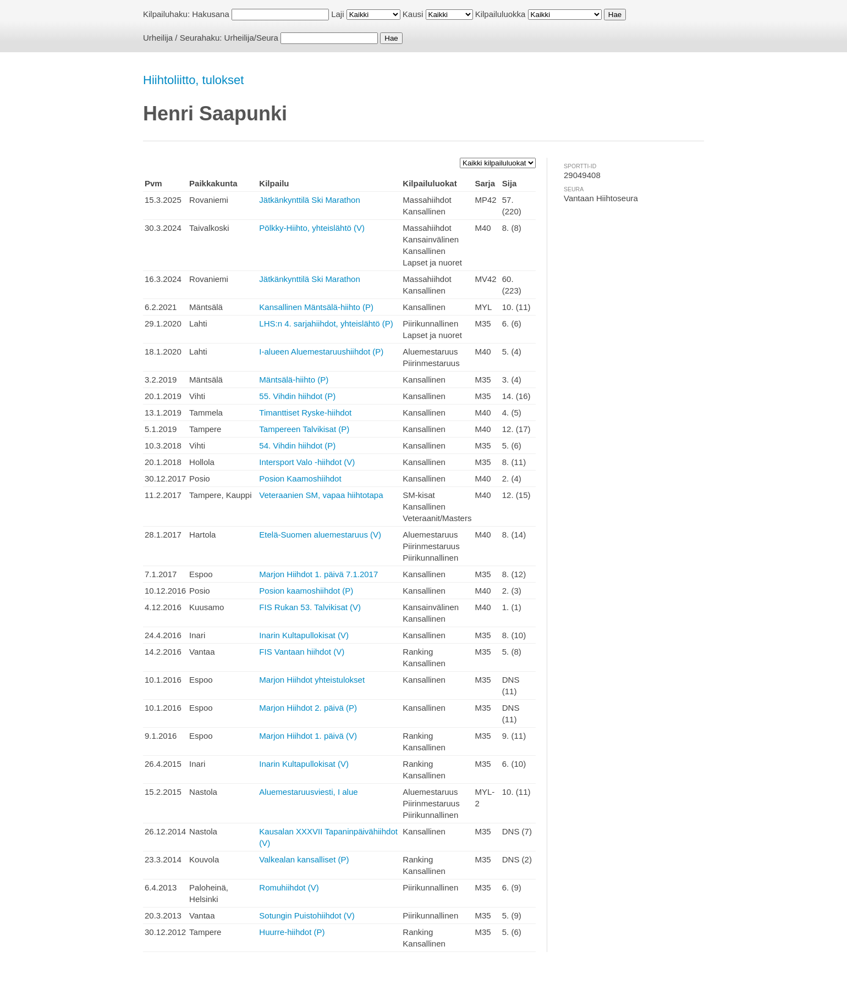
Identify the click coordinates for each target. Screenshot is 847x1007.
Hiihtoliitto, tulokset (193, 80)
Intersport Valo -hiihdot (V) (307, 462)
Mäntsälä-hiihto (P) (293, 379)
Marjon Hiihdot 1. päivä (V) (308, 735)
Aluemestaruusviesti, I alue (308, 791)
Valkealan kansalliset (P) (304, 859)
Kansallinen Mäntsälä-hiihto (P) (316, 307)
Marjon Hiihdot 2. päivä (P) (308, 707)
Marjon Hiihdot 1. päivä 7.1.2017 (318, 574)
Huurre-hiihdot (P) (291, 932)
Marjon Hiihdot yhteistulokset (312, 679)
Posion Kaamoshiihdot (300, 478)
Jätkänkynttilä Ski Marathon (309, 199)
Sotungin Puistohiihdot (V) (306, 915)
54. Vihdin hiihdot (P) (297, 445)
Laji (337, 14)
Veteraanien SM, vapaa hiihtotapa (321, 495)
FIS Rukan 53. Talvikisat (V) (310, 607)
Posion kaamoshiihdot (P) (306, 590)
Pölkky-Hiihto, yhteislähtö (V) (312, 228)
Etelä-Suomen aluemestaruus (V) (320, 534)
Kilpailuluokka (500, 14)
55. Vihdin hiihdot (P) (297, 396)
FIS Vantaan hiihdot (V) (301, 651)
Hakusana (210, 14)
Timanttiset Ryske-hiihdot (305, 412)
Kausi (413, 14)
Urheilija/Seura (251, 37)
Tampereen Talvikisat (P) (304, 429)
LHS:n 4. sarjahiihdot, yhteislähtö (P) (326, 323)
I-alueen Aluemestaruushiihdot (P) (321, 351)
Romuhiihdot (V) (288, 887)
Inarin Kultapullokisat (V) (304, 635)
